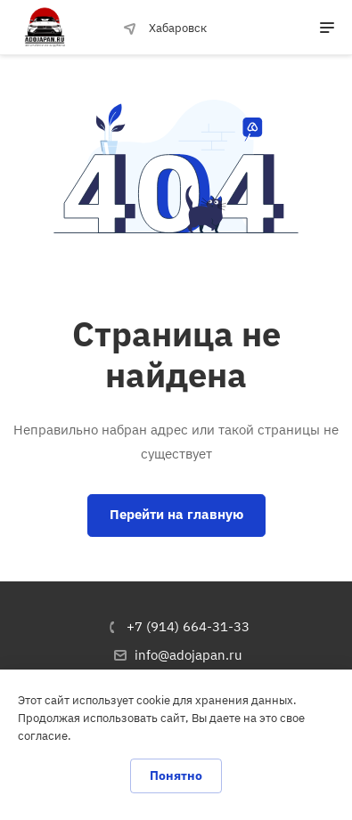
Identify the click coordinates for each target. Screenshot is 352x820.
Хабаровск (165, 28)
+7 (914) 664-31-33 (188, 626)
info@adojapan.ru (188, 654)
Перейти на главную (176, 514)
